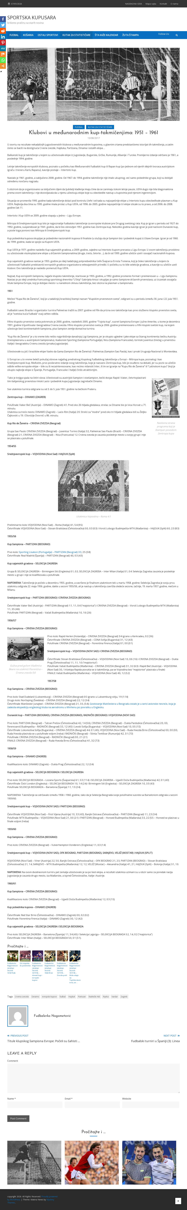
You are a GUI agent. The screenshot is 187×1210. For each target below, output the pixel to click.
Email (69, 1098)
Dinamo (35, 996)
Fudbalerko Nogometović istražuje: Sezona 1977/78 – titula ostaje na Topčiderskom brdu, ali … (74, 973)
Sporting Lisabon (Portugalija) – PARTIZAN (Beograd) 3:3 (50, 552)
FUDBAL (14, 35)
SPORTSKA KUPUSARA (31, 17)
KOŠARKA (28, 35)
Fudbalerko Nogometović (52, 1016)
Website (126, 1098)
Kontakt (163, 3)
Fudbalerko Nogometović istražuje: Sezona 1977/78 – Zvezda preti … (62, 970)
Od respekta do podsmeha (25, 964)
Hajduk (71, 996)
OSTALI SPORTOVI (48, 35)
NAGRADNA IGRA (133, 3)
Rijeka (106, 996)
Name (11, 1098)
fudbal (63, 996)
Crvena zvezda (22, 996)
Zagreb (124, 996)
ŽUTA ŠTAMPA (130, 35)
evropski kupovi (49, 996)
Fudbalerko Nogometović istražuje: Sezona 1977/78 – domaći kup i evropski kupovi (37, 971)
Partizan (82, 996)
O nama (174, 3)
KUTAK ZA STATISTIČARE (76, 35)
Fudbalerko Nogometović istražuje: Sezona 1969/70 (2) (50, 968)
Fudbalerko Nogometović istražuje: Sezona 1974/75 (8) (12, 968)
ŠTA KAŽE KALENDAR (106, 35)
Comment (12, 1060)
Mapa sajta (150, 3)
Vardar (115, 996)
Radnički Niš (94, 996)
